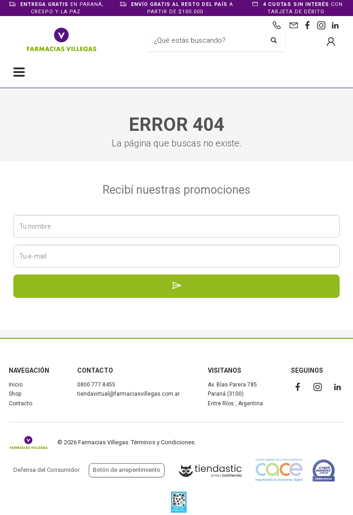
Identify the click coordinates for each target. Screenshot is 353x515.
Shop (15, 394)
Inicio (16, 384)
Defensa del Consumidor (46, 469)
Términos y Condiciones (162, 442)
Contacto (20, 403)
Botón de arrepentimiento (126, 469)
